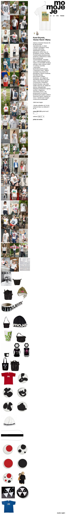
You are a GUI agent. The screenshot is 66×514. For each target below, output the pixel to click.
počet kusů (45, 111)
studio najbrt (61, 513)
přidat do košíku (37, 119)
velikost (35, 116)
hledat (62, 15)
